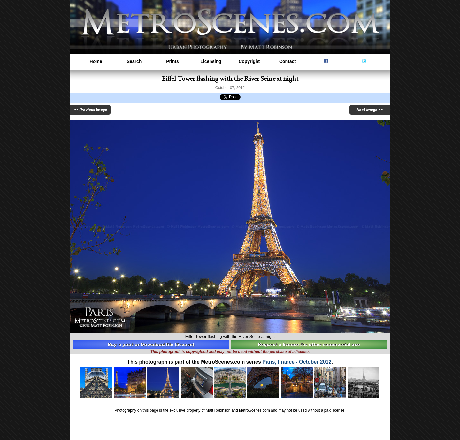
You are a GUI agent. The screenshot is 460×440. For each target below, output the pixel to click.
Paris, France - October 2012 (296, 362)
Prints (172, 61)
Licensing (210, 61)
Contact (287, 61)
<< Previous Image (90, 109)
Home (96, 61)
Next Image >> (369, 109)
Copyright (249, 61)
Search (134, 61)
